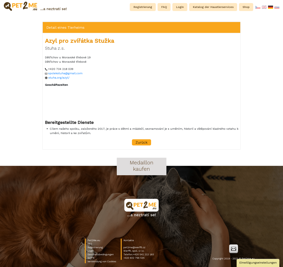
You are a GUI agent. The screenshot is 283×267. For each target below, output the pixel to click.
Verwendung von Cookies (102, 261)
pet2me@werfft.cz (134, 247)
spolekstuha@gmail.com (65, 73)
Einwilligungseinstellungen (258, 262)
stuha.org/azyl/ (58, 77)
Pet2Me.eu (94, 240)
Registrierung (95, 247)
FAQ (90, 243)
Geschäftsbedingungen (101, 254)
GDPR (91, 258)
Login (91, 250)
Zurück (141, 142)
